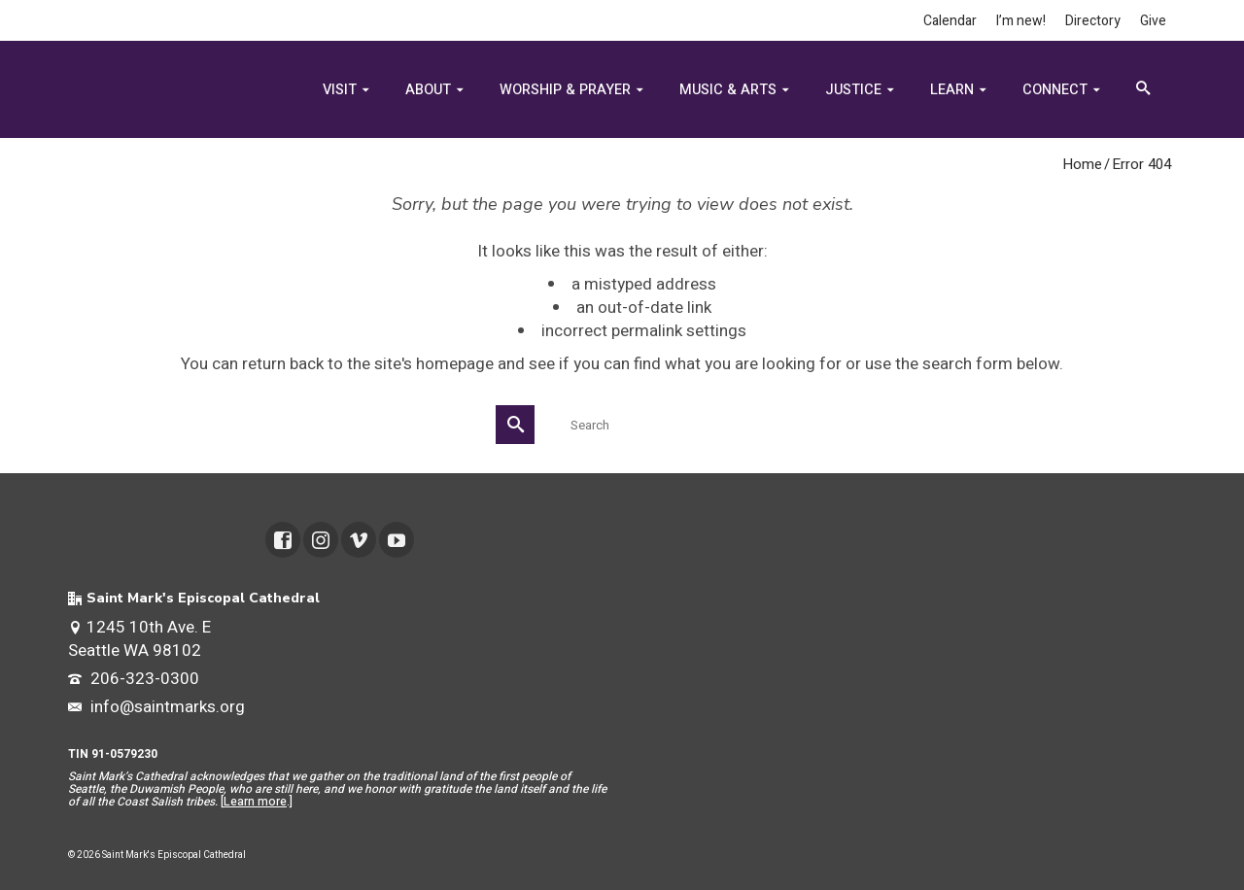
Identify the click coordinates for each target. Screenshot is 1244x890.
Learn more (255, 801)
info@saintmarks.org (156, 707)
